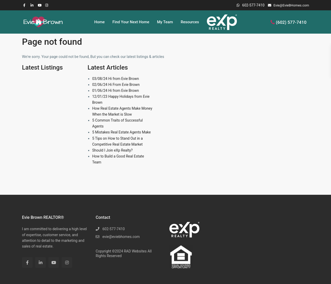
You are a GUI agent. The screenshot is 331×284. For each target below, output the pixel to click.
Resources (190, 22)
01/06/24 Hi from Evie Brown (115, 90)
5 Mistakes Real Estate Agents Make (121, 132)
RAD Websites (135, 251)
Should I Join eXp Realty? (112, 150)
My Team (165, 22)
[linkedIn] (32, 5)
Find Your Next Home (130, 22)
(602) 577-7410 (291, 22)
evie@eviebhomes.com (121, 237)
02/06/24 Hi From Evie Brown (115, 85)
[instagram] (47, 5)
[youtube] (40, 5)
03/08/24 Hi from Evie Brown (115, 79)
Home (99, 22)
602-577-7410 (253, 5)
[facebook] (25, 5)
